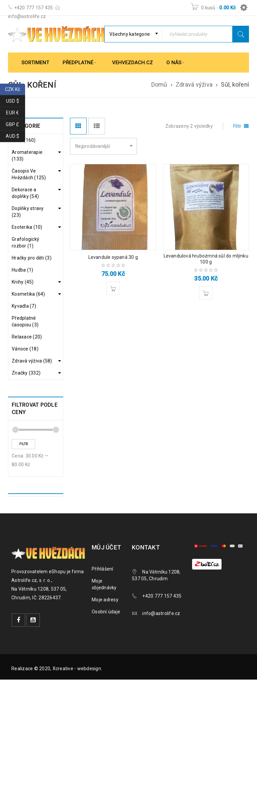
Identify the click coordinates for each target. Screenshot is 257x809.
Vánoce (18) (25, 348)
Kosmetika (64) (28, 294)
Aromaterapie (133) (27, 155)
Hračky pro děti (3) (32, 258)
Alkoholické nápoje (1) (29, 374)
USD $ (15, 101)
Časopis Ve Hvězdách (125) (29, 174)
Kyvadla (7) (24, 306)
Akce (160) (24, 140)
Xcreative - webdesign (77, 738)
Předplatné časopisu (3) (25, 321)
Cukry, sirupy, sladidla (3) (31, 413)
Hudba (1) (22, 270)
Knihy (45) (23, 282)
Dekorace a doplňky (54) (25, 193)
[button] (113, 288)
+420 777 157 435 (33, 7)
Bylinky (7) (28, 388)
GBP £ (15, 124)
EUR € (15, 113)
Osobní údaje (106, 681)
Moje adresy (105, 669)
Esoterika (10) (27, 227)
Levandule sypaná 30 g (113, 257)
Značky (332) (26, 442)
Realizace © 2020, (32, 738)
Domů (159, 84)
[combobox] (133, 34)
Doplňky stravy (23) (28, 212)
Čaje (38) (26, 398)
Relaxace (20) (27, 336)
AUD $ (15, 136)
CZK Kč (15, 89)
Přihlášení (102, 638)
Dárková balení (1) (33, 430)
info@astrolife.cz (27, 16)
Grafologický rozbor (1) (25, 242)
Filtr (23, 514)
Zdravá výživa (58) (32, 361)
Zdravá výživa (194, 84)
